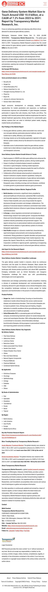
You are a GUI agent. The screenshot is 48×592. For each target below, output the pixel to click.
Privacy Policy (36, 581)
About (9, 578)
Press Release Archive (19, 578)
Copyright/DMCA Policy (22, 581)
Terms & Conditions (7, 581)
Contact (44, 581)
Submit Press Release (34, 578)
